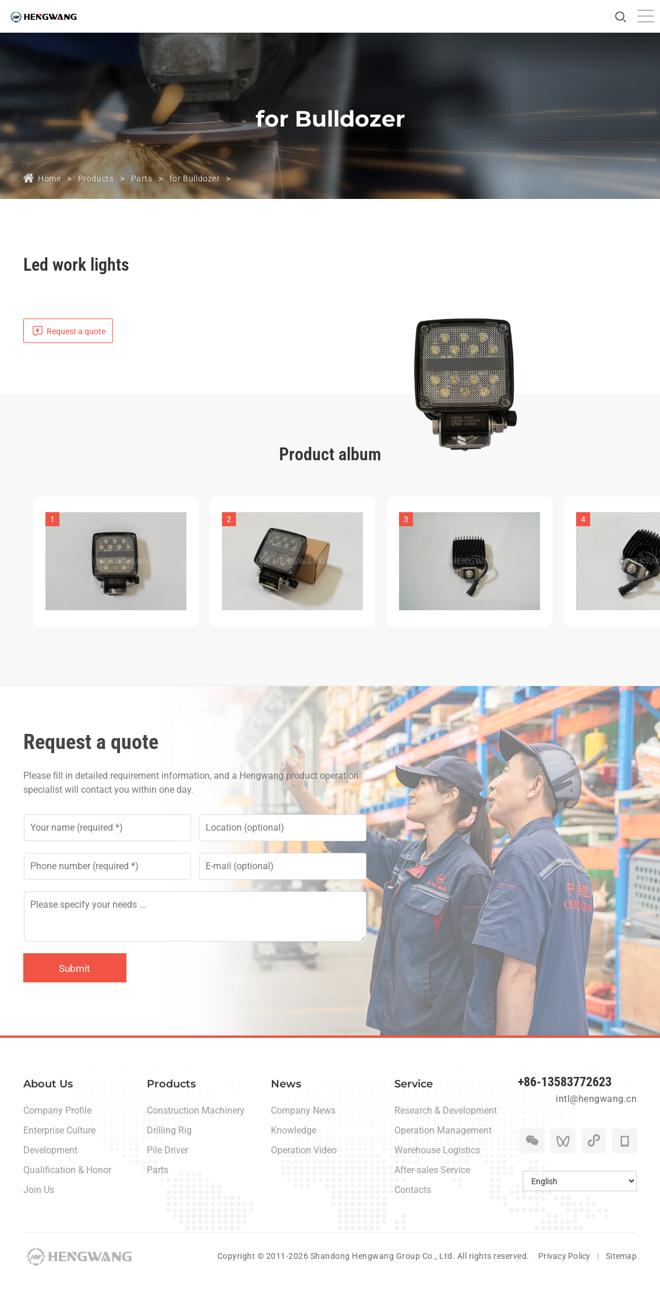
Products (100, 178)
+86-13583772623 (573, 1095)
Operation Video (304, 1161)
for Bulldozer (206, 178)
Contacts (412, 1200)
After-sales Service (432, 1181)
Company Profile (57, 1121)
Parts (149, 178)
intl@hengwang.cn (594, 1115)
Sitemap (621, 1267)
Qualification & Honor (67, 1181)
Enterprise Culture (59, 1141)
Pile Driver (167, 1161)
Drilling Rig (169, 1141)
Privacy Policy (562, 1267)
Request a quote (78, 333)
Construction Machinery (196, 1121)
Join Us (38, 1200)
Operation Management (443, 1141)
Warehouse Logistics (437, 1161)
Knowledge (293, 1141)
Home (50, 178)
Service (413, 1095)
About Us (48, 1095)
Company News (303, 1121)
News (286, 1095)
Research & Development (445, 1121)
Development (50, 1161)
